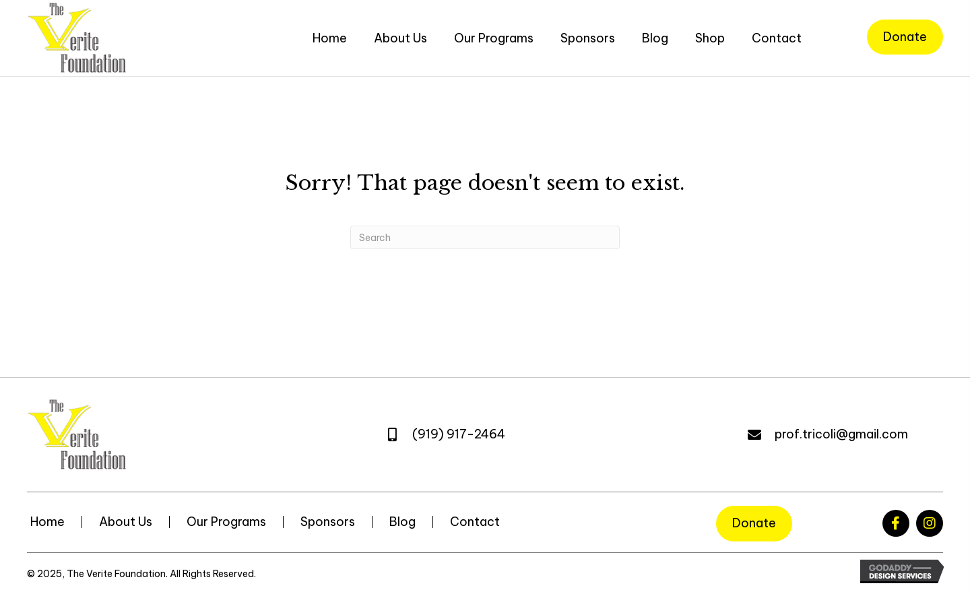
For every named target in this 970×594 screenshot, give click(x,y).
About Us (125, 522)
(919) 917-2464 (458, 434)
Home (47, 522)
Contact (475, 522)
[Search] (485, 237)
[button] (895, 523)
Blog (402, 522)
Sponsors (327, 522)
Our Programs (226, 522)
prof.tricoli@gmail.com (841, 434)
